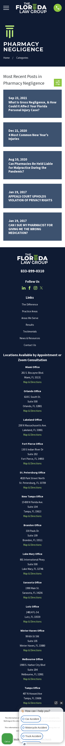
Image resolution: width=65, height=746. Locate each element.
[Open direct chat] (56, 702)
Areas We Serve (29, 318)
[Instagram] (35, 288)
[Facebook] (29, 288)
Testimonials (30, 331)
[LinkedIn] (23, 288)
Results (30, 324)
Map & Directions (32, 382)
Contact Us (30, 345)
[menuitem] (17, 739)
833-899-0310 (32, 271)
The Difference (30, 304)
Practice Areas (30, 311)
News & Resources (30, 338)
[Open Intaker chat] (25, 744)
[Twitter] (41, 288)
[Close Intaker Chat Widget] (61, 702)
